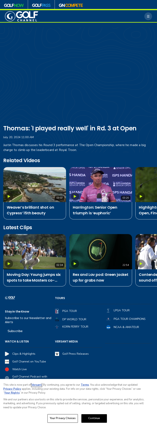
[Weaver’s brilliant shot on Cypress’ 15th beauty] (34, 184)
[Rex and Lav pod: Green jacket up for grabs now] (100, 251)
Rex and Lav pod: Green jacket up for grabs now (100, 277)
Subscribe (15, 331)
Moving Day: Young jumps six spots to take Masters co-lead (34, 277)
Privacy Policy (12, 389)
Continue (94, 418)
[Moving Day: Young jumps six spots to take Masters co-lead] (34, 251)
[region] (78, 402)
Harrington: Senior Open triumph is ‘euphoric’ (95, 210)
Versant (36, 385)
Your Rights (12, 393)
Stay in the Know (17, 312)
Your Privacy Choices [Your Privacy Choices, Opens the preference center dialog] (63, 418)
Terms (85, 385)
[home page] (21, 16)
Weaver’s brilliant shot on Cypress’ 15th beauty (30, 210)
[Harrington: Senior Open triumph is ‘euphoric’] (100, 184)
